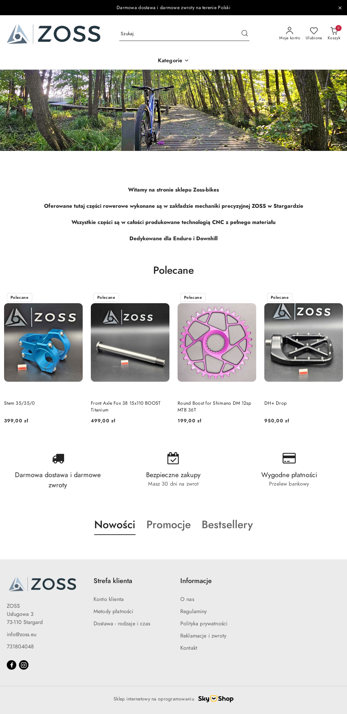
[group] (173, 110)
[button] (173, 61)
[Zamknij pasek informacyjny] (340, 8)
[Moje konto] (290, 34)
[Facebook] (11, 665)
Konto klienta (109, 599)
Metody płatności (114, 611)
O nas (187, 599)
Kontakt (188, 648)
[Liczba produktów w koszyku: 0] (334, 34)
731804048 (20, 646)
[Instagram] (23, 665)
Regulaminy (193, 611)
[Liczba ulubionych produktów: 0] (314, 34)
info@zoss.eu (21, 634)
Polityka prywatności (203, 623)
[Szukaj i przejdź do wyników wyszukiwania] (244, 34)
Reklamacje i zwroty (203, 636)
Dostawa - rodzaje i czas (122, 623)
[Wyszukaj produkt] (184, 34)
